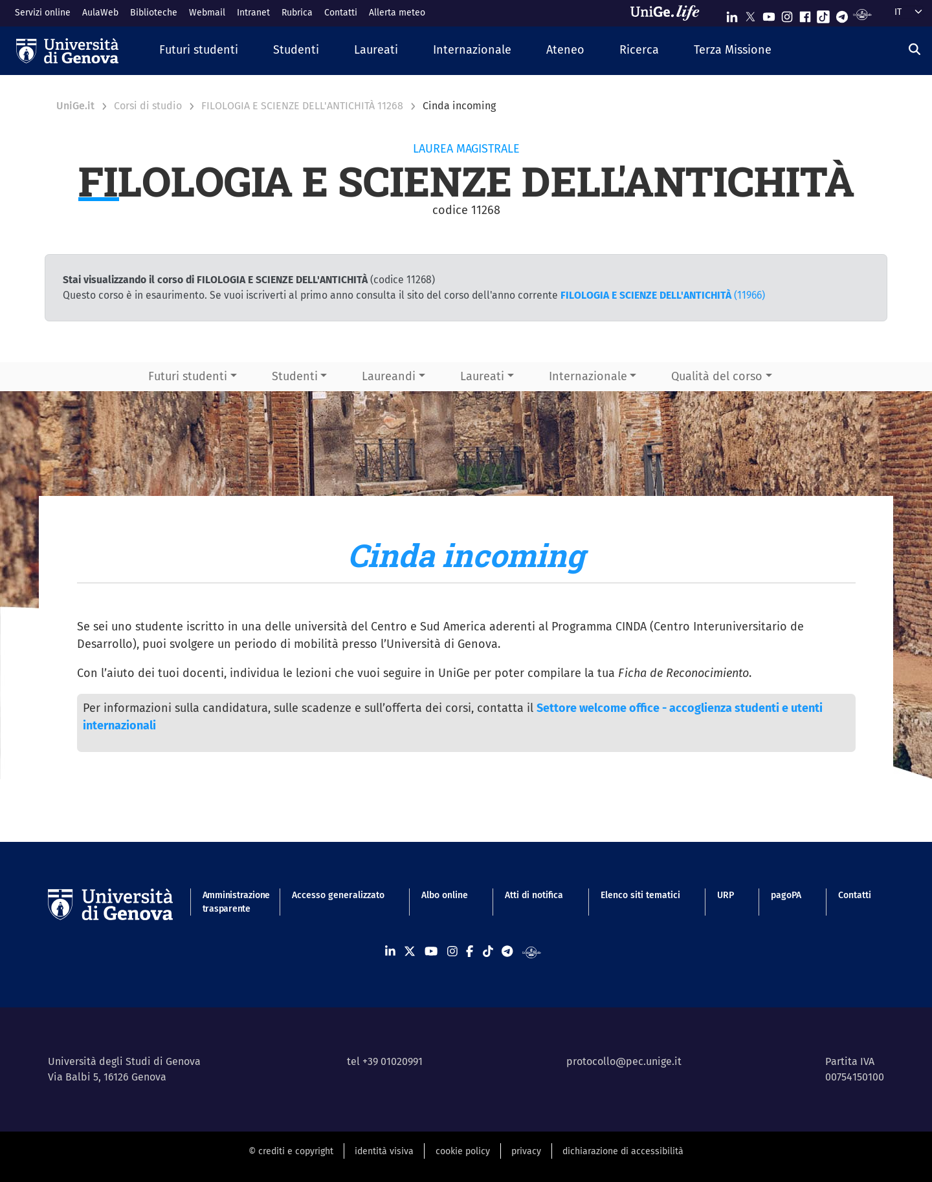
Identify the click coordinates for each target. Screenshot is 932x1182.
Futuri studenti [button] (187, 376)
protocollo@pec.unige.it (624, 1061)
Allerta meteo (397, 12)
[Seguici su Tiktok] (823, 14)
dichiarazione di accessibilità (622, 1151)
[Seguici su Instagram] (787, 14)
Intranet (253, 12)
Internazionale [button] (588, 376)
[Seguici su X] (750, 14)
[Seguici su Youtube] (769, 14)
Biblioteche (153, 12)
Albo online (444, 895)
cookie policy (463, 1151)
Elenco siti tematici (640, 895)
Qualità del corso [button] (716, 376)
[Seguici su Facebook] (805, 14)
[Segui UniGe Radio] (862, 14)
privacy (526, 1151)
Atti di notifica (534, 895)
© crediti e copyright (291, 1151)
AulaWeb (100, 12)
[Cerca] (914, 49)
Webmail (207, 12)
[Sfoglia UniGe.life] (669, 13)
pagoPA (786, 895)
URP (725, 895)
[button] (199, 51)
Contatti (340, 12)
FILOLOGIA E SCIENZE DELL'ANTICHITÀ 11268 (302, 106)
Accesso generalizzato (338, 895)
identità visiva (384, 1151)
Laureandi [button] (389, 376)
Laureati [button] (482, 376)
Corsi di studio (148, 106)
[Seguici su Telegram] (842, 14)
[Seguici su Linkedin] (732, 14)
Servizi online (43, 12)
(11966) (662, 295)
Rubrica (297, 12)
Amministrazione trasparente (229, 902)
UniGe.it (75, 106)
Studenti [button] (295, 376)
